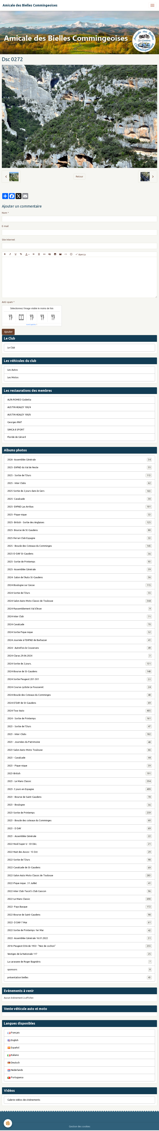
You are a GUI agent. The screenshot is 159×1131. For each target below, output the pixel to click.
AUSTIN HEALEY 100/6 (19, 414)
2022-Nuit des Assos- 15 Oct (79, 852)
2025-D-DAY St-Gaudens (79, 554)
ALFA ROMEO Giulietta (19, 399)
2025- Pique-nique (79, 515)
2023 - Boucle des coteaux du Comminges (79, 820)
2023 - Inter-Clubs (79, 734)
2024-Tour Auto (79, 711)
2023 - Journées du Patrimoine (79, 742)
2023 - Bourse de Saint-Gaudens (79, 797)
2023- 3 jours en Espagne (79, 789)
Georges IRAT (14, 422)
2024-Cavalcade (79, 624)
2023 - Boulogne (79, 805)
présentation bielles (79, 977)
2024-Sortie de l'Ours (79, 593)
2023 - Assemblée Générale (79, 836)
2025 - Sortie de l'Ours (79, 475)
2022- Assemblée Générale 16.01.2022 (79, 938)
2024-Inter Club (79, 616)
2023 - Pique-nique (79, 766)
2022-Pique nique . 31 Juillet (79, 883)
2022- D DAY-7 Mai (79, 922)
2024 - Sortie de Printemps (79, 718)
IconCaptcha (31, 324)
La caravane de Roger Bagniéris (79, 962)
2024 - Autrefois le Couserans (79, 648)
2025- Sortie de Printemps (79, 562)
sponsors (79, 969)
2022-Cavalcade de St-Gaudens (79, 867)
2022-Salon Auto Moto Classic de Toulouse (79, 875)
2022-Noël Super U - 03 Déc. (79, 844)
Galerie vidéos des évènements (23, 1100)
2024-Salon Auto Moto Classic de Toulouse (79, 601)
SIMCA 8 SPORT (15, 429)
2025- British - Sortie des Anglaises (79, 522)
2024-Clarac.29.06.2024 (79, 656)
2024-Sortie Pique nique (79, 632)
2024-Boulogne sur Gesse (79, 585)
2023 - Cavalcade (79, 758)
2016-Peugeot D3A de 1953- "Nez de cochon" (79, 946)
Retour (79, 176)
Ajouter (8, 331)
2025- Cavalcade (79, 499)
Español (13, 1047)
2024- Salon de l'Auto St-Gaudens (79, 577)
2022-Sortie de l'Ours (79, 860)
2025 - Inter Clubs (79, 483)
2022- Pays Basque (79, 907)
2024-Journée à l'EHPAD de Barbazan (79, 640)
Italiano (13, 1055)
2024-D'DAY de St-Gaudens (79, 703)
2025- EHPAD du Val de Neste (79, 467)
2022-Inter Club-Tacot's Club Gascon (79, 891)
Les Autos (12, 370)
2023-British (79, 773)
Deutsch (13, 1062)
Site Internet (8, 239)
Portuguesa (15, 1077)
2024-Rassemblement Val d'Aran (79, 609)
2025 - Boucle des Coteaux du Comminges (79, 546)
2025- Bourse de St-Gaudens (79, 530)
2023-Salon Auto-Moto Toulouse (79, 750)
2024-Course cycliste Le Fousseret (79, 687)
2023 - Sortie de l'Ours (79, 726)
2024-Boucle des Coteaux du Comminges (79, 695)
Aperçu (80, 254)
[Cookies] (8, 1123)
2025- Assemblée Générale (79, 569)
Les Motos (13, 377)
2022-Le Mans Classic (79, 899)
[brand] (30, 5)
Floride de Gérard (16, 437)
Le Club (11, 347)
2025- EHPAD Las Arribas (79, 507)
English (12, 1040)
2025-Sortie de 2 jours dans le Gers (79, 491)
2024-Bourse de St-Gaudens (79, 671)
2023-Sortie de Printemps (79, 813)
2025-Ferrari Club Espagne (79, 538)
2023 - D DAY (79, 828)
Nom (4, 213)
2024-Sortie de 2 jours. (79, 664)
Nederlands (15, 1070)
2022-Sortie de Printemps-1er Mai (79, 930)
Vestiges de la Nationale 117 (79, 954)
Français (13, 1032)
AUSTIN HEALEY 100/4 (19, 407)
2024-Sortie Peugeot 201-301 (79, 679)
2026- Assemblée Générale (79, 460)
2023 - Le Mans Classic (79, 781)
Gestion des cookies (79, 1126)
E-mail (5, 226)
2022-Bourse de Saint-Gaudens (79, 915)
